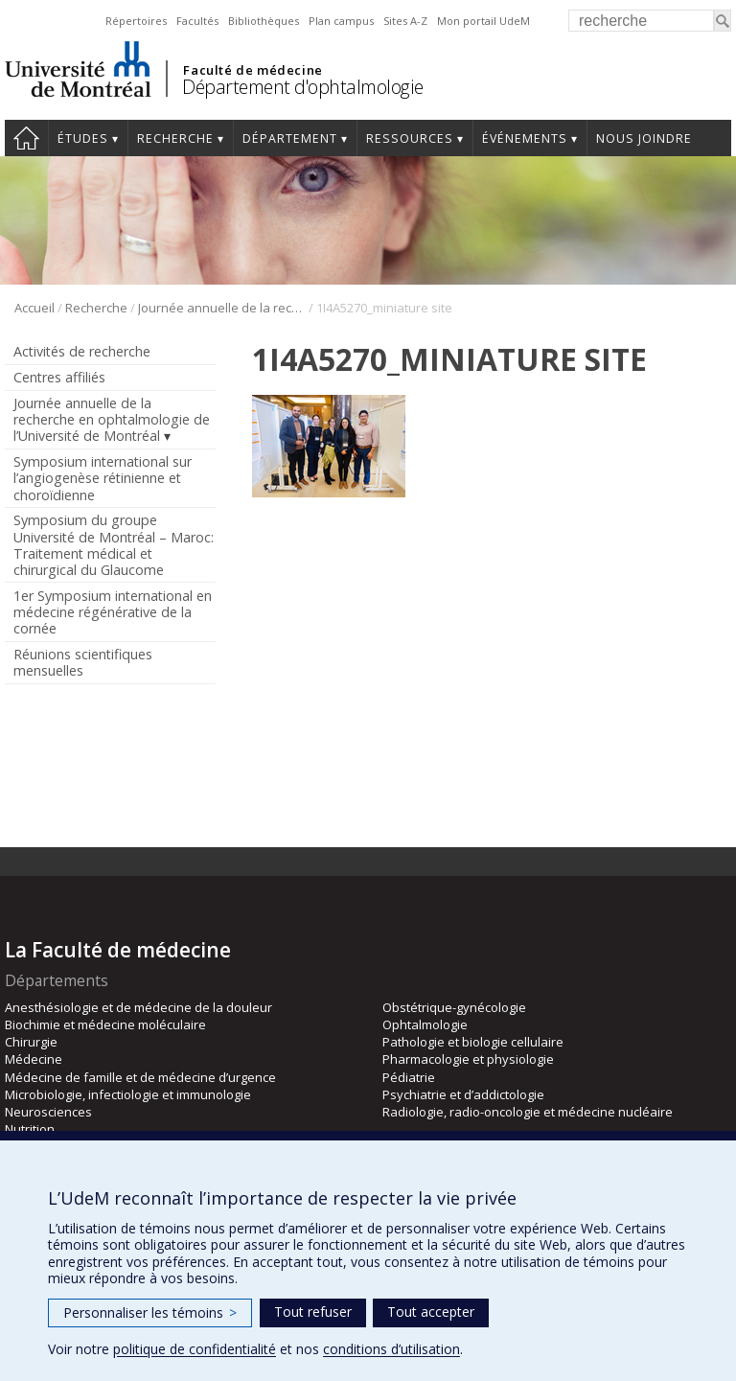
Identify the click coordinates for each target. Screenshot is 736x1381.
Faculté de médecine (252, 70)
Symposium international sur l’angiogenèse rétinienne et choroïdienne (102, 477)
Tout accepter (430, 1311)
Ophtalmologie (425, 1024)
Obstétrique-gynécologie (454, 1007)
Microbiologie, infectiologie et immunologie (128, 1094)
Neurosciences (48, 1111)
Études (83, 138)
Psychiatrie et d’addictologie (463, 1094)
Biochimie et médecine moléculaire (105, 1024)
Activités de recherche (81, 351)
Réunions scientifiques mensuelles (82, 662)
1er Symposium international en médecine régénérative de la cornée (112, 612)
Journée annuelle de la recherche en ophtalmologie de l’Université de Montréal (222, 307)
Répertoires (136, 20)
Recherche (175, 138)
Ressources (409, 138)
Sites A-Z (405, 20)
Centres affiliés (59, 377)
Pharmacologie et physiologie (468, 1059)
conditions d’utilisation (391, 1349)
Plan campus (341, 20)
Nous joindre (644, 138)
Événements (524, 138)
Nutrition (30, 1129)
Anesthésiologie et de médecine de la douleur (138, 1007)
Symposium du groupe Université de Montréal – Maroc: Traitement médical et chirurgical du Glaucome (113, 544)
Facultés (197, 20)
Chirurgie (31, 1041)
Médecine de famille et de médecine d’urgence (140, 1077)
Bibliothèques (263, 20)
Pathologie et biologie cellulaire (473, 1041)
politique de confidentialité (194, 1349)
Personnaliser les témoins (150, 1312)
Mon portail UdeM (483, 20)
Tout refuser (313, 1311)
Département (289, 138)
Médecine (33, 1059)
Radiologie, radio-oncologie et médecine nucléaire (527, 1111)
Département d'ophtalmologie (303, 87)
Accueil (26, 138)
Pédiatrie (408, 1077)
